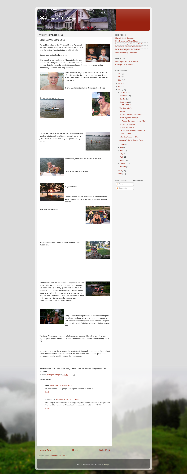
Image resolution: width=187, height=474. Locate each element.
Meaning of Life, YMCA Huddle (126, 62)
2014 (120, 80)
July (121, 147)
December (124, 92)
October (123, 99)
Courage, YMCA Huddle (124, 65)
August (123, 144)
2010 (120, 171)
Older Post (104, 450)
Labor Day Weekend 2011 (129, 137)
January (123, 167)
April (122, 157)
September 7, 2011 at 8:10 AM (61, 385)
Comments (122, 188)
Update (122, 111)
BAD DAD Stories (125, 105)
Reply (47, 392)
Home (75, 450)
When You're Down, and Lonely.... (131, 114)
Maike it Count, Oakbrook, (124, 38)
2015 (120, 77)
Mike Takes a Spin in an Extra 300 (127, 50)
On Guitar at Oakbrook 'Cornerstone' (128, 47)
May (121, 154)
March (122, 160)
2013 (120, 83)
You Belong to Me (125, 108)
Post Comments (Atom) (57, 455)
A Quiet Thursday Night (127, 127)
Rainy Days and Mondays (128, 118)
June (122, 150)
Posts (120, 184)
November (124, 96)
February (123, 163)
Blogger (106, 465)
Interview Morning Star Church (126, 53)
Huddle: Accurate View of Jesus (127, 41)
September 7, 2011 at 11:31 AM (67, 399)
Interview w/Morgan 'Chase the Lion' (128, 44)
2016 (120, 74)
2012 (120, 86)
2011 (120, 90)
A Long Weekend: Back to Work (131, 140)
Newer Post (45, 450)
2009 (120, 174)
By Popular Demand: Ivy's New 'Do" (132, 121)
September (124, 102)
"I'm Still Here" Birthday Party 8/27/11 (133, 130)
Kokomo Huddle (125, 134)
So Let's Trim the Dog (127, 124)
